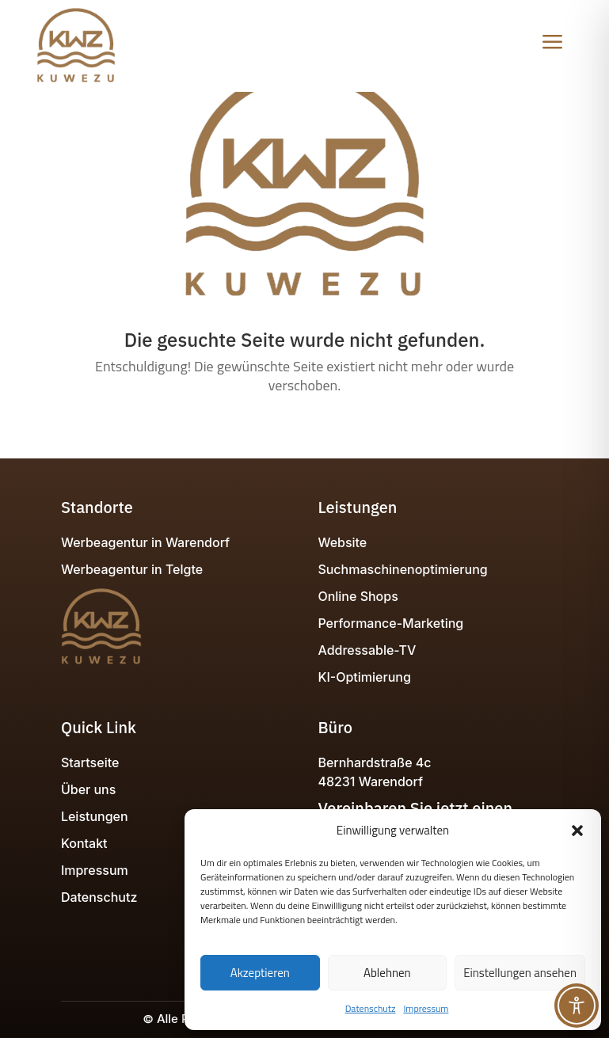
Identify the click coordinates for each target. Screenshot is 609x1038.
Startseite (90, 762)
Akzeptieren (260, 973)
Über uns (88, 789)
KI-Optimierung (364, 677)
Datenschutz (370, 1008)
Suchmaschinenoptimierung (402, 569)
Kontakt (84, 843)
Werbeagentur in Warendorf (145, 542)
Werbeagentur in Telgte (132, 569)
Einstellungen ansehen (520, 973)
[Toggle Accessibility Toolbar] (576, 1005)
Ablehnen (387, 973)
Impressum (425, 1008)
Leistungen (94, 816)
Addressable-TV (367, 650)
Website (342, 542)
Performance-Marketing (390, 623)
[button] (577, 830)
